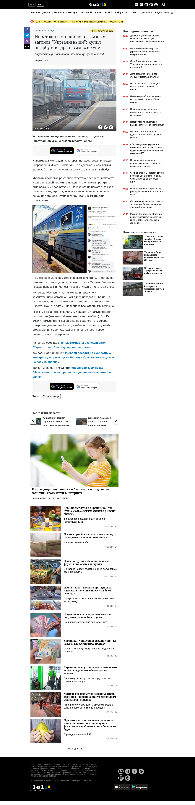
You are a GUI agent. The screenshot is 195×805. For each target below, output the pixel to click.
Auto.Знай (86, 12)
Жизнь (98, 12)
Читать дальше (74, 748)
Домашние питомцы (65, 12)
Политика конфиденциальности (44, 780)
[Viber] (141, 4)
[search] (164, 4)
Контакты (86, 780)
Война (109, 12)
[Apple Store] (122, 787)
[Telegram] (136, 4)
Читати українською (102, 31)
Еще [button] (168, 12)
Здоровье (146, 12)
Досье (46, 12)
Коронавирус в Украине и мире (89, 22)
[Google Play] (139, 787)
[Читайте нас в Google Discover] (62, 150)
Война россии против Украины (52, 22)
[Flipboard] (151, 4)
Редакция (76, 780)
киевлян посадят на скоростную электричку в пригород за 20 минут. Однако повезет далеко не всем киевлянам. (74, 357)
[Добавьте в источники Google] (87, 150)
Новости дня (116, 22)
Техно (133, 12)
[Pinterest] (156, 4)
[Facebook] (27, 30)
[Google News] (141, 771)
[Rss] (146, 4)
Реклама (65, 780)
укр (32, 4)
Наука (158, 12)
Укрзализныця (51, 396)
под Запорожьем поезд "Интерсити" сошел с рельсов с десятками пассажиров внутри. (71, 372)
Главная (35, 12)
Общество (121, 12)
